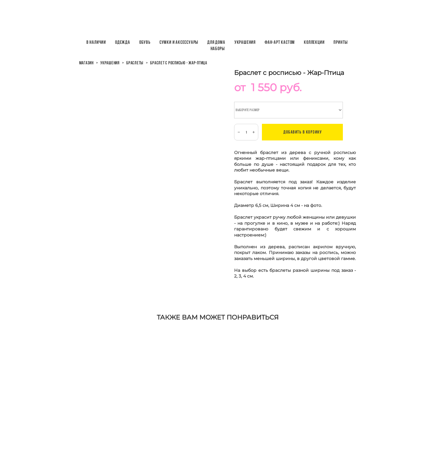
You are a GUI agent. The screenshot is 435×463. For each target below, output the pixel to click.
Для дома (216, 42)
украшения (110, 62)
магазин (86, 62)
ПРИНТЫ (341, 42)
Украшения (245, 42)
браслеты (134, 62)
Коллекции (314, 42)
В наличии (96, 42)
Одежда (122, 42)
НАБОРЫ (218, 48)
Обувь (144, 42)
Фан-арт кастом (280, 42)
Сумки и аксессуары (179, 42)
